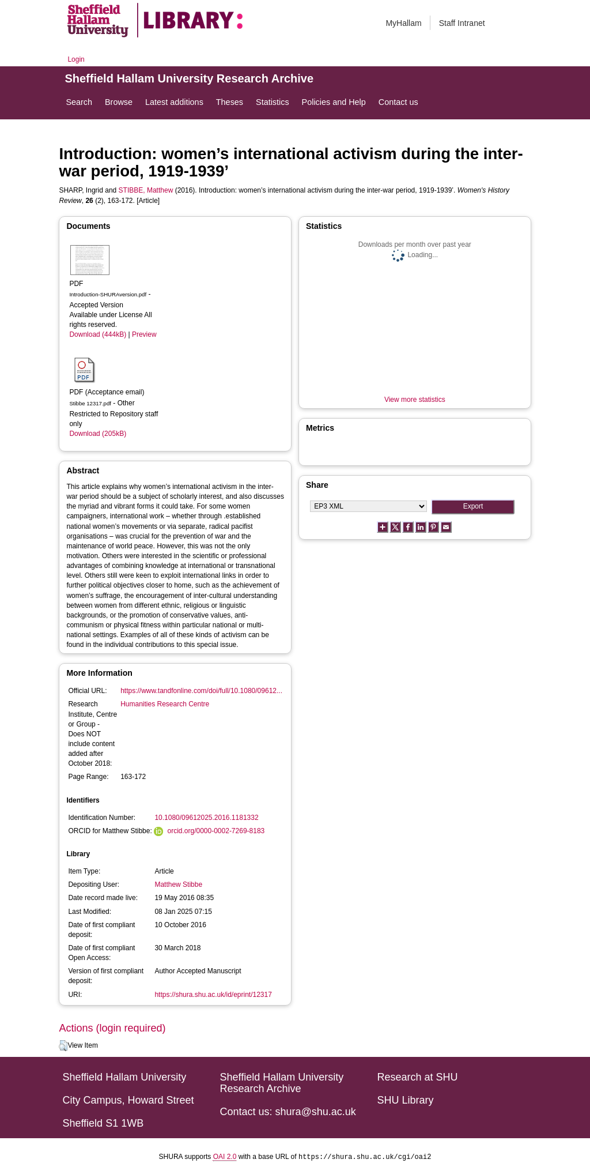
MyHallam (403, 23)
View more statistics (414, 400)
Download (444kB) (97, 334)
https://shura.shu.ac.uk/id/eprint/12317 (212, 995)
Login (75, 59)
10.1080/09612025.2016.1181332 (206, 818)
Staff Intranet (462, 23)
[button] (63, 1046)
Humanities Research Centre (164, 704)
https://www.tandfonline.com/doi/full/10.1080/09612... (201, 691)
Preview (144, 334)
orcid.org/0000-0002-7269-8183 (215, 831)
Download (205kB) (97, 434)
